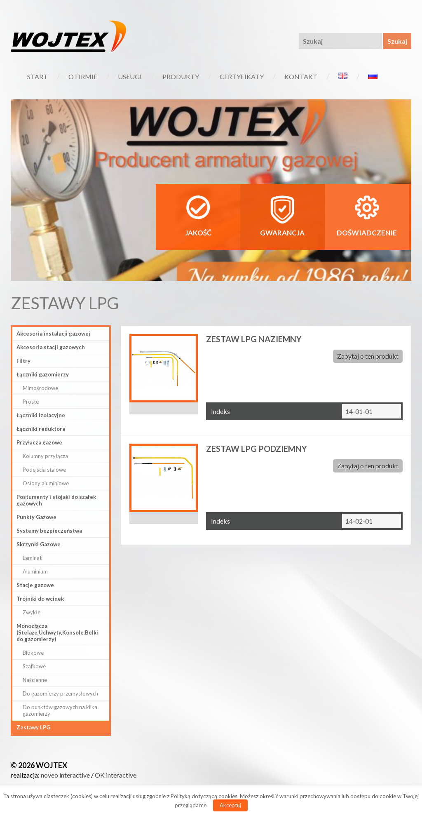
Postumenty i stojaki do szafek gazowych (56, 500)
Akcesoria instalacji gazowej (53, 333)
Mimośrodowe (40, 388)
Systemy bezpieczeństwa (49, 530)
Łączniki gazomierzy (42, 374)
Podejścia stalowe (44, 469)
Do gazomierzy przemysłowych (60, 693)
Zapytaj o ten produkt (368, 356)
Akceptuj (230, 805)
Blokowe (33, 652)
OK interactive (115, 775)
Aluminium (35, 571)
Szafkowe (34, 666)
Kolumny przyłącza (45, 456)
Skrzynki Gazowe (38, 544)
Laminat (32, 558)
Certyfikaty (242, 76)
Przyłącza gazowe (39, 442)
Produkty (180, 76)
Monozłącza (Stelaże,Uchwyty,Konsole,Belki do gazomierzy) (57, 632)
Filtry (23, 360)
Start (37, 76)
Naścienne (35, 680)
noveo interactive (65, 775)
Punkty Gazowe (36, 517)
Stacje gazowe (35, 585)
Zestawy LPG (33, 727)
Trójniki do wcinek (40, 598)
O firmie (82, 76)
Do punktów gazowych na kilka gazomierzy (60, 710)
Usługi (130, 76)
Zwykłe (31, 612)
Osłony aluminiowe (46, 483)
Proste (31, 401)
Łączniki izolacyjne (40, 415)
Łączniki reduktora (40, 428)
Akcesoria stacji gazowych (50, 347)
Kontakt (300, 76)
